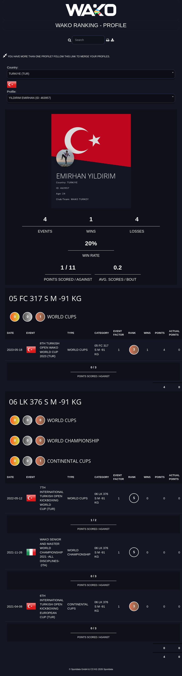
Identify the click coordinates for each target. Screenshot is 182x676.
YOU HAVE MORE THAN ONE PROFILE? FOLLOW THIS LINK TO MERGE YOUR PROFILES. (56, 56)
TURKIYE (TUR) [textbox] (19, 73)
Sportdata (108, 669)
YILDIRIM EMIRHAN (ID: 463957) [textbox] (30, 97)
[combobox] (91, 75)
